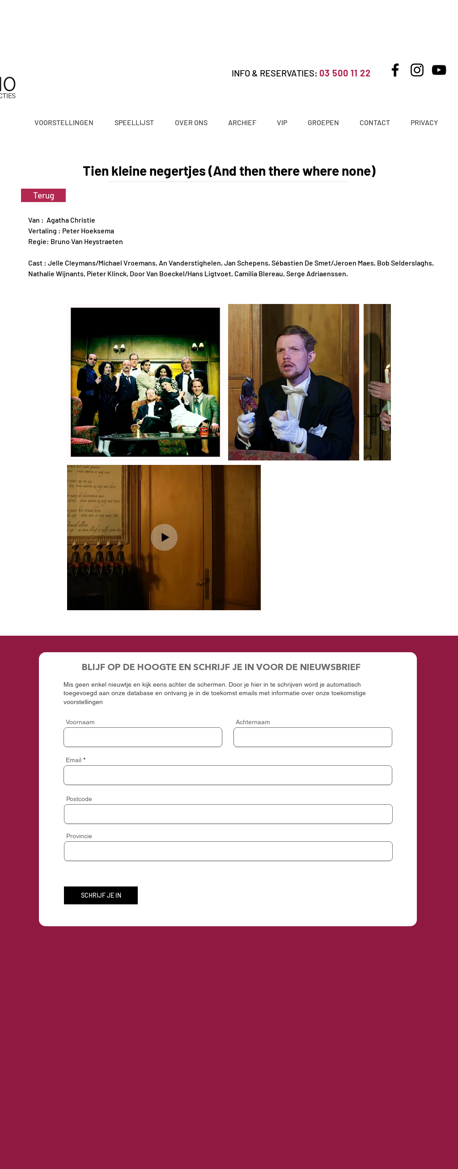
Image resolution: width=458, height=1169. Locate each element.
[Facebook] (395, 70)
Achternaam (253, 722)
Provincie (79, 836)
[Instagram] (417, 70)
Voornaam (80, 722)
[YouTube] (439, 70)
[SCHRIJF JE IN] (101, 895)
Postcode (79, 799)
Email (73, 760)
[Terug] (43, 195)
